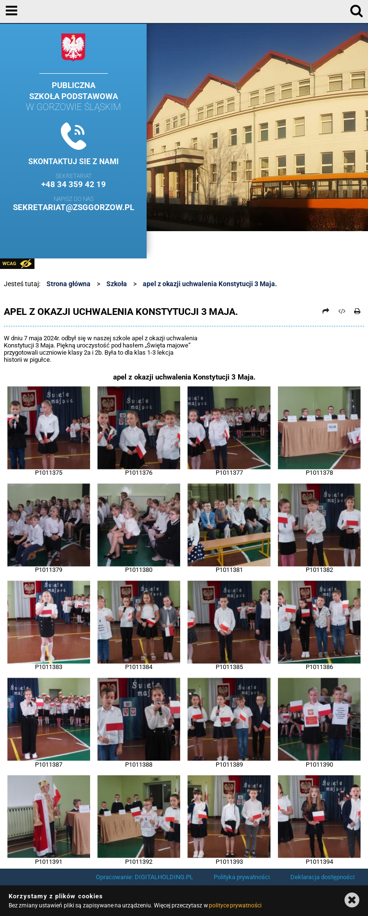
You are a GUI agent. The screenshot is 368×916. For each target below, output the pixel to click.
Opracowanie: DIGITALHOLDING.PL (144, 877)
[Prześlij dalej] (326, 311)
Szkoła (116, 284)
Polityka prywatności (242, 877)
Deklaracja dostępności (322, 877)
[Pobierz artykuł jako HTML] (341, 311)
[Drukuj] (357, 311)
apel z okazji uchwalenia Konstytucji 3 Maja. (210, 284)
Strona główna (68, 284)
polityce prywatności (235, 905)
